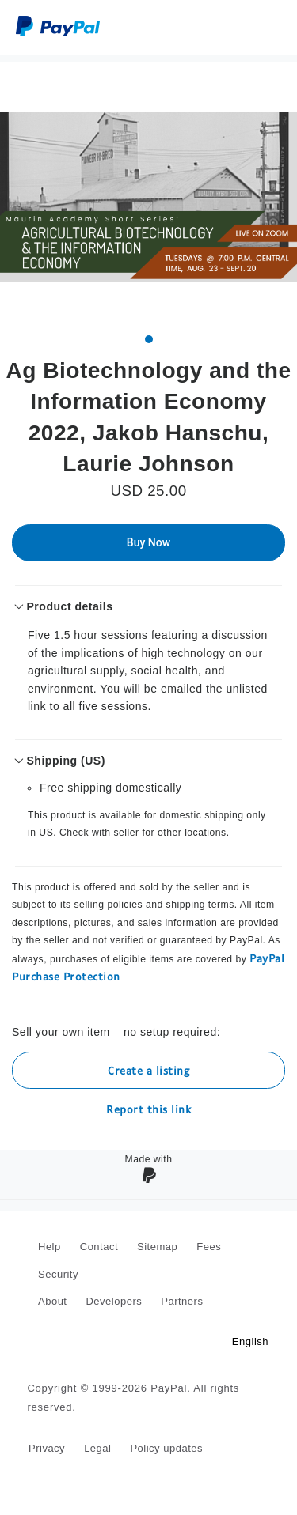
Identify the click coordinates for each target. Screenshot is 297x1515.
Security (58, 1274)
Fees (208, 1246)
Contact (99, 1246)
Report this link (148, 1109)
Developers (114, 1301)
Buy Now (148, 542)
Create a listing (148, 1070)
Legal (97, 1448)
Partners (182, 1301)
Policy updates (166, 1448)
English (250, 1341)
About (52, 1301)
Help (49, 1246)
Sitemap (157, 1246)
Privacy (47, 1448)
